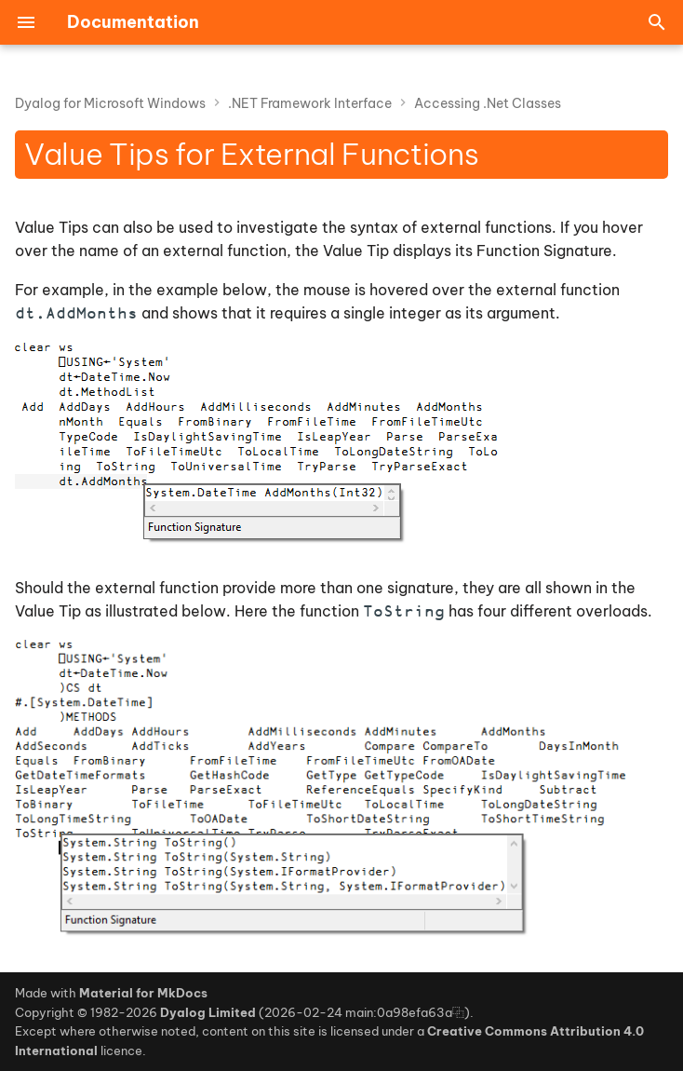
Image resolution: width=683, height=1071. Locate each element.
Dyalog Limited (208, 1012)
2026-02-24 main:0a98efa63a (358, 1012)
